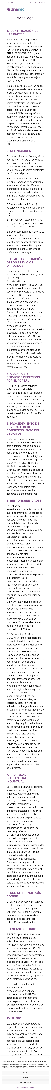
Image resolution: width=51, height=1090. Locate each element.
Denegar (25, 1077)
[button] (48, 1058)
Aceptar (25, 1073)
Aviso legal (31, 1087)
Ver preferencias (25, 1082)
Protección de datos (22, 1087)
